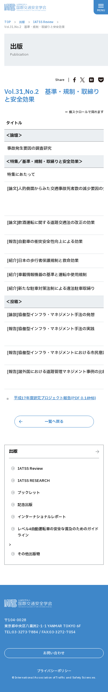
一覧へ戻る (54, 422)
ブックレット (29, 493)
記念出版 (25, 505)
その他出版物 (29, 554)
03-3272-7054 (62, 632)
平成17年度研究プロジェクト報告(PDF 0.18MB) (55, 398)
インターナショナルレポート (42, 517)
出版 (13, 452)
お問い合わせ (54, 653)
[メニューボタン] (101, 7)
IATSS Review (30, 469)
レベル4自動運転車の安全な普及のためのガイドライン (58, 532)
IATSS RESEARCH (34, 481)
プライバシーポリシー (54, 671)
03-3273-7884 (25, 632)
